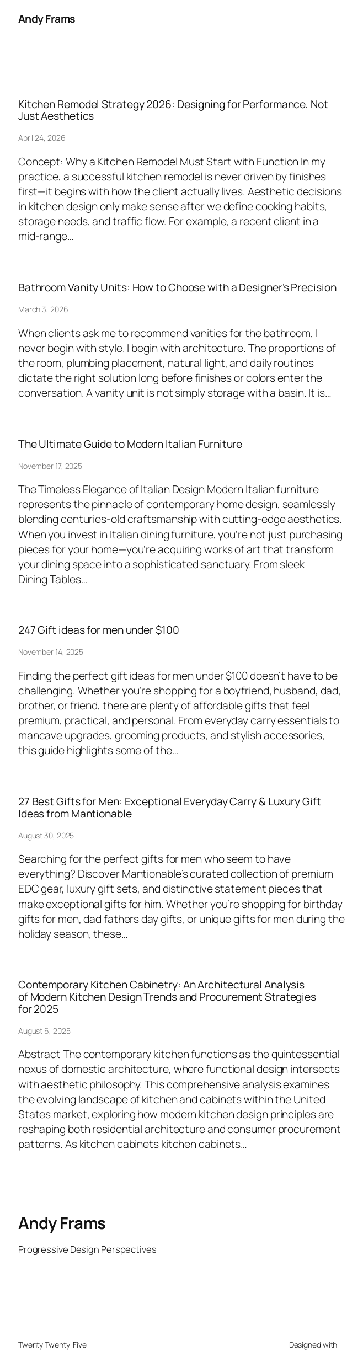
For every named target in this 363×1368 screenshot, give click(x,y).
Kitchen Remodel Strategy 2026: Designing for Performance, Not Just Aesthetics (173, 110)
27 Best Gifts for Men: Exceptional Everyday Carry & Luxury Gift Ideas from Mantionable (169, 807)
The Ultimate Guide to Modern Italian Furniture (130, 444)
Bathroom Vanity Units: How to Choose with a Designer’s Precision (177, 287)
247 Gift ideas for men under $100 (98, 630)
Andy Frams (46, 18)
